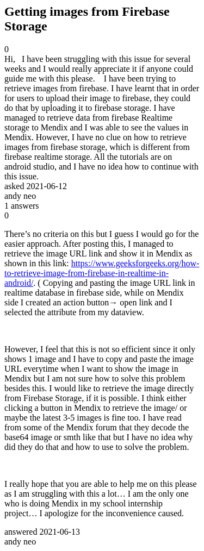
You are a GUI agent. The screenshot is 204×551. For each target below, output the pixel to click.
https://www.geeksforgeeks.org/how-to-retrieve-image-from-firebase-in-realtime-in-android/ (101, 273)
